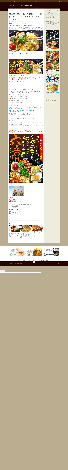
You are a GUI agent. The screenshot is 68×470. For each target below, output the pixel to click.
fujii (10, 21)
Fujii (46, 26)
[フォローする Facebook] (58, 263)
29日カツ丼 (26, 1)
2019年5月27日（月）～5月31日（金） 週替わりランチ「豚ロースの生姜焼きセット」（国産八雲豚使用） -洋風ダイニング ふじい (25, 235)
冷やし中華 (31, 1)
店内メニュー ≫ (12, 211)
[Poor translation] (3, 271)
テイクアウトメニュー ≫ (13, 212)
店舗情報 (35, 1)
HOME (9, 1)
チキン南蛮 (30, 91)
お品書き (13, 1)
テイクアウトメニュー (20, 1)
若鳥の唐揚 (36, 91)
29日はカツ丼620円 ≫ (13, 213)
